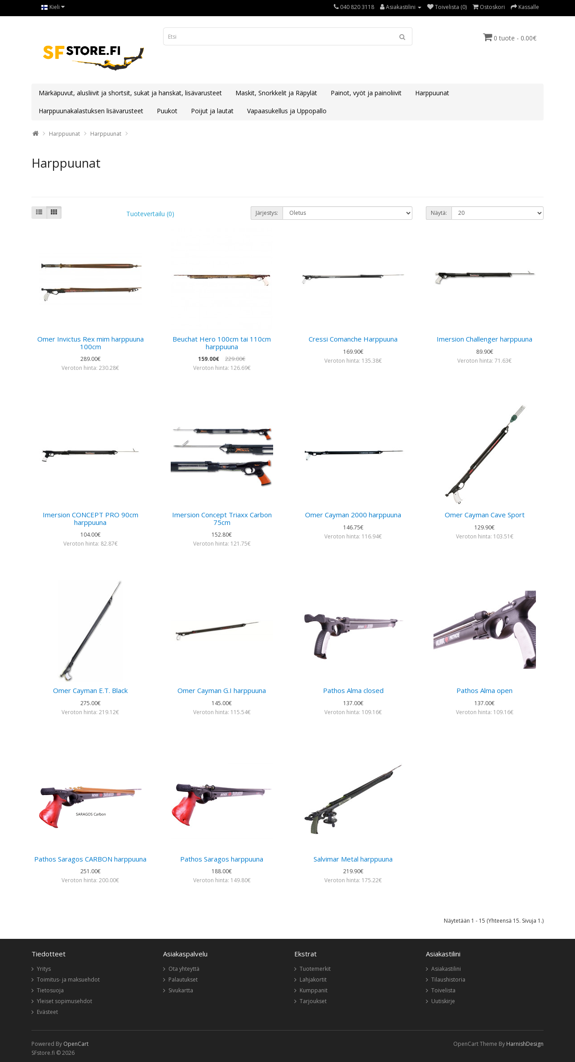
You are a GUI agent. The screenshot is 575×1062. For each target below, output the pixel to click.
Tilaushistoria (448, 979)
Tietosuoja (50, 990)
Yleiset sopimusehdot (64, 1001)
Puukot (167, 111)
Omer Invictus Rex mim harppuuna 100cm (90, 342)
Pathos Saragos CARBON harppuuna (90, 858)
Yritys (44, 969)
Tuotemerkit (315, 969)
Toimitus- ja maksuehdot (68, 979)
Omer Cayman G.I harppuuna (221, 690)
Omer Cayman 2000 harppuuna (353, 514)
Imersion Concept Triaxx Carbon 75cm (222, 518)
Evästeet (47, 1012)
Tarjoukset (313, 1001)
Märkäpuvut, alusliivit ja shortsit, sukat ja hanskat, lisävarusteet (130, 93)
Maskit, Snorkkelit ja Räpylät (276, 93)
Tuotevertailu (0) (150, 213)
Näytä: (439, 213)
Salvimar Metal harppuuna (353, 858)
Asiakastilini (446, 969)
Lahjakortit (313, 979)
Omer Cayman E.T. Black (90, 690)
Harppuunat (432, 93)
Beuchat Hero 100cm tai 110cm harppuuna (221, 342)
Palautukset (183, 979)
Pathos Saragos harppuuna (221, 858)
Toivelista (443, 990)
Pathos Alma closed (353, 690)
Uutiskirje (443, 1001)
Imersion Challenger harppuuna (484, 338)
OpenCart (75, 1044)
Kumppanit (313, 990)
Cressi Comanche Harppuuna (353, 338)
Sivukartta (180, 990)
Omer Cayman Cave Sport (485, 514)
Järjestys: (267, 213)
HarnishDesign (525, 1044)
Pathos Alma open (484, 690)
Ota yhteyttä (183, 969)
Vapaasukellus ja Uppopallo (287, 111)
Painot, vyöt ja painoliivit (366, 93)
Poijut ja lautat (212, 111)
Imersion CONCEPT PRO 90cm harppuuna (90, 518)
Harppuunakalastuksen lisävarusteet (91, 111)
